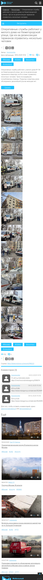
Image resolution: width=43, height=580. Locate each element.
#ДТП (17, 530)
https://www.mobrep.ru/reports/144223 (20, 364)
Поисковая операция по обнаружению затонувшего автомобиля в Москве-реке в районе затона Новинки (21, 565)
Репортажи (15, 10)
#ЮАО (11, 572)
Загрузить (21, 23)
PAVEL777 (11, 482)
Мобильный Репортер (7, 3)
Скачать (8, 87)
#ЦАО (11, 452)
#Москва (6, 59)
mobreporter (13, 520)
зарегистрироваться (8, 409)
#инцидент (30, 59)
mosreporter (11, 52)
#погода (17, 452)
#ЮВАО (18, 59)
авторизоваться (25, 409)
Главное (6, 10)
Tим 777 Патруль (15, 442)
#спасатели (7, 64)
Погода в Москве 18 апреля (12, 485)
